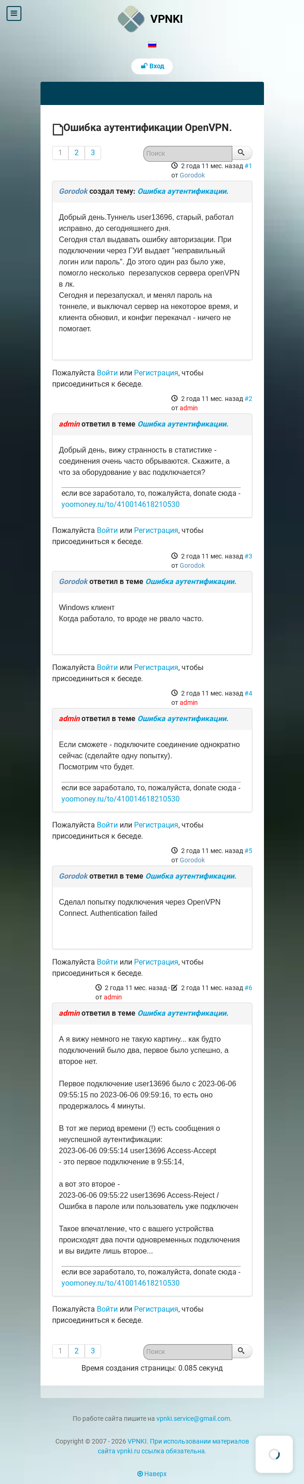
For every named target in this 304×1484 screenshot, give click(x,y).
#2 (248, 398)
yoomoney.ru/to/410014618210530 (120, 504)
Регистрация (156, 372)
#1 (248, 166)
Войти (107, 372)
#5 (248, 850)
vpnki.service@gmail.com (193, 1419)
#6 (248, 988)
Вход (152, 66)
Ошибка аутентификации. (183, 191)
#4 (248, 693)
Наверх (152, 1474)
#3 (248, 556)
